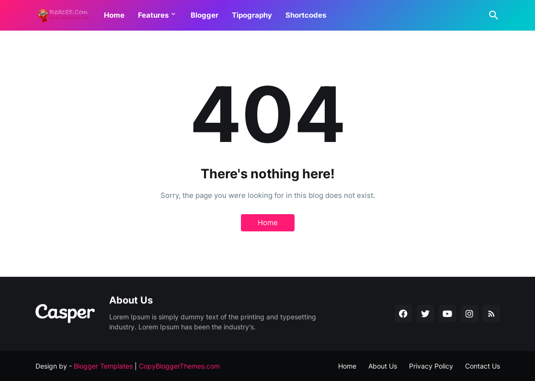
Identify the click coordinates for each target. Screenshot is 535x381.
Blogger (204, 15)
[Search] (492, 15)
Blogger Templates (103, 366)
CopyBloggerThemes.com (179, 366)
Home (114, 15)
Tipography (252, 15)
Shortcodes (305, 15)
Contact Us (482, 366)
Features (153, 15)
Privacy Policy (431, 366)
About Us (382, 366)
